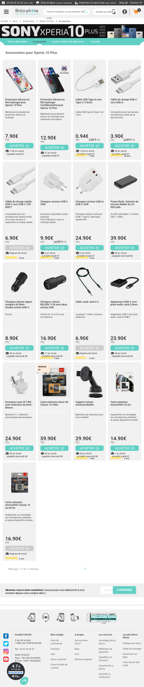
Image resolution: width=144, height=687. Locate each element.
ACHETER (19, 146)
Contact (136, 2)
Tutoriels (95, 41)
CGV (77, 654)
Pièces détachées (17, 41)
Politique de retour (132, 643)
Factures (55, 649)
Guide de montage (132, 648)
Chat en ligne (54, 3)
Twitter (6, 643)
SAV (53, 654)
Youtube (6, 659)
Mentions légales (83, 659)
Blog (123, 2)
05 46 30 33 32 (17, 3)
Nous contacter (58, 659)
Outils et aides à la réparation (68, 41)
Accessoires (39, 42)
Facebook (6, 636)
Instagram (6, 651)
